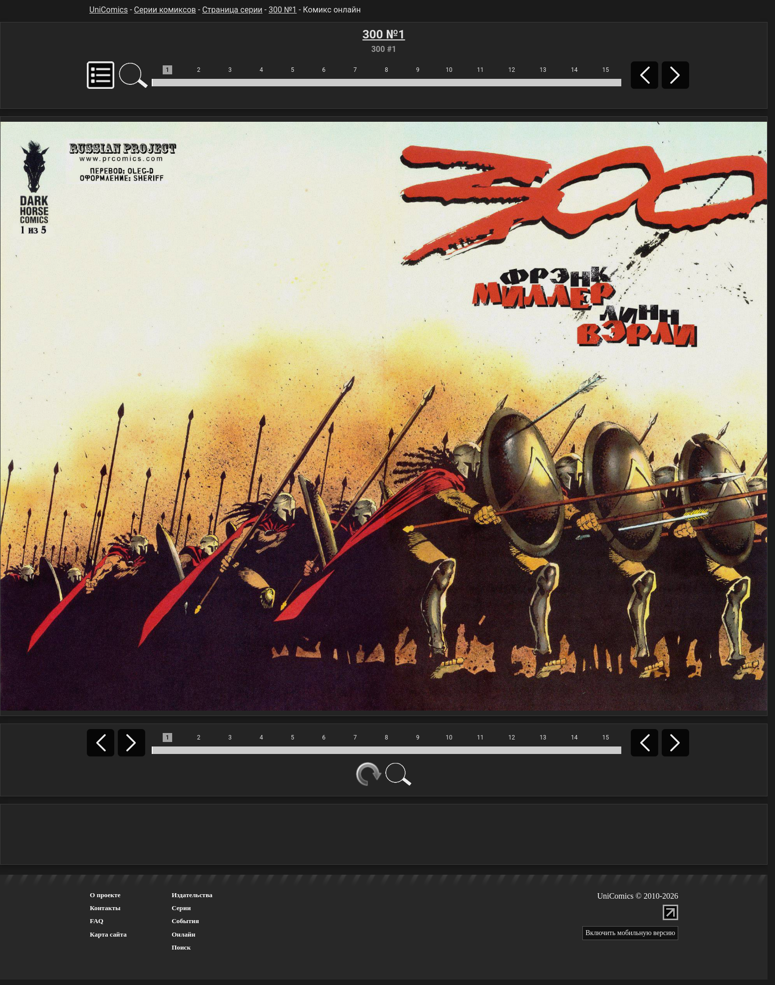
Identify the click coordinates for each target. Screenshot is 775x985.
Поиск (181, 947)
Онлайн (184, 934)
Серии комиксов (165, 9)
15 (605, 69)
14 (574, 69)
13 (542, 69)
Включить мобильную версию (630, 933)
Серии (181, 908)
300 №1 (282, 9)
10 (449, 69)
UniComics (108, 9)
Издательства (192, 895)
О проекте (105, 895)
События (185, 921)
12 (512, 69)
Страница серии (232, 9)
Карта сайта (108, 934)
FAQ (96, 921)
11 (480, 69)
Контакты (105, 908)
